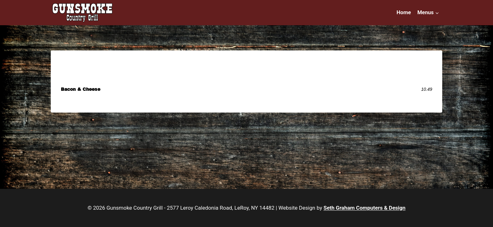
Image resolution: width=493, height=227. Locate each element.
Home (404, 12)
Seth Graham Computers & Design (364, 208)
